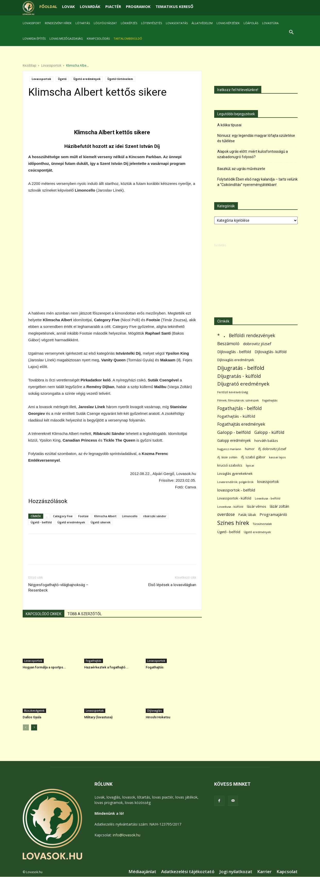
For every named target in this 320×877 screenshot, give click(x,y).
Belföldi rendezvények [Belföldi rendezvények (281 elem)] (252, 335)
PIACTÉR (113, 6)
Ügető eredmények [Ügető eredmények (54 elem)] (257, 532)
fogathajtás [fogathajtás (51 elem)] (269, 400)
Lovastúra (270, 23)
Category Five (63, 516)
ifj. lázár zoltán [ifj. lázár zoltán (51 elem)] (227, 457)
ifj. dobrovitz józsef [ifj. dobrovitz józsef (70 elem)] (272, 449)
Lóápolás (251, 23)
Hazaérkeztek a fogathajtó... (106, 667)
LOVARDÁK (90, 6)
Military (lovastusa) (98, 717)
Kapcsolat (287, 871)
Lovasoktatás (177, 23)
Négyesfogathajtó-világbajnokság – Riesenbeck (58, 588)
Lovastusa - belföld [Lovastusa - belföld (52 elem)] (267, 498)
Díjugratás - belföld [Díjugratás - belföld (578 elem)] (240, 368)
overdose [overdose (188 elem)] (226, 514)
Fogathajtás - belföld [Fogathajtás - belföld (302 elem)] (239, 408)
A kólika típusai (229, 125)
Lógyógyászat (105, 23)
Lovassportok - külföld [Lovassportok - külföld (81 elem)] (234, 498)
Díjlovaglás (154, 710)
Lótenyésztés (151, 23)
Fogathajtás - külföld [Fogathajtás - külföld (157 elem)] (236, 416)
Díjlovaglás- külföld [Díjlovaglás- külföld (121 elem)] (271, 351)
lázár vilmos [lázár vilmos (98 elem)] (256, 506)
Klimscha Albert (105, 516)
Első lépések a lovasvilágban (172, 585)
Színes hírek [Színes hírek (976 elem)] (233, 522)
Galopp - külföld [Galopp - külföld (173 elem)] (269, 432)
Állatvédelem (202, 23)
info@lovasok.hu (126, 835)
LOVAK (68, 6)
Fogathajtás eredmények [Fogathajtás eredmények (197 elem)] (241, 424)
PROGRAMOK (138, 6)
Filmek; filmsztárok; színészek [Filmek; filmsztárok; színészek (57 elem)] (238, 400)
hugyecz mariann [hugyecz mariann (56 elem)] (229, 449)
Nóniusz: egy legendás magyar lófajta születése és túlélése (256, 138)
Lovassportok (51, 65)
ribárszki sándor (154, 516)
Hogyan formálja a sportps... (44, 667)
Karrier (264, 871)
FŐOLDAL (48, 6)
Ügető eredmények (86, 79)
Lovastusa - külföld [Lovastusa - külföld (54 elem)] (230, 506)
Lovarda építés (34, 38)
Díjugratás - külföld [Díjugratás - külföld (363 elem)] (239, 376)
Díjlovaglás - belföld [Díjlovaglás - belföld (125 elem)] (234, 351)
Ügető (62, 79)
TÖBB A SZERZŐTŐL (84, 614)
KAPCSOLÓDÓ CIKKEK (43, 614)
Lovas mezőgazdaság (66, 38)
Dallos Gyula (32, 717)
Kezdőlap (29, 65)
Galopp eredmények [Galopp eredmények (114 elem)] (234, 440)
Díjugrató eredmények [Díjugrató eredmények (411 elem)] (243, 384)
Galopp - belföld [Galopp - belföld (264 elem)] (234, 432)
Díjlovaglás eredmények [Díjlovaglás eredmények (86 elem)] (235, 359)
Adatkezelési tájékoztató (187, 871)
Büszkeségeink (34, 710)
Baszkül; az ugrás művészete (241, 169)
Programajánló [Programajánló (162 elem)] (273, 514)
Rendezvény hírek (58, 23)
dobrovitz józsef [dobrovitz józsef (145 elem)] (257, 343)
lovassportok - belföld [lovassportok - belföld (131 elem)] (236, 490)
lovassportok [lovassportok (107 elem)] (268, 481)
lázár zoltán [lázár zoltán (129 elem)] (279, 506)
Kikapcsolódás (98, 38)
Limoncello (129, 516)
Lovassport (32, 23)
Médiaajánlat (142, 871)
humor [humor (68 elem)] (250, 449)
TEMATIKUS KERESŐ (174, 6)
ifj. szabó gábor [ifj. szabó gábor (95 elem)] (253, 457)
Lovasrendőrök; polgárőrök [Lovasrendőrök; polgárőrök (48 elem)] (235, 482)
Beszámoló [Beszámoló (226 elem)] (228, 343)
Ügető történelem (120, 79)
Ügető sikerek (100, 522)
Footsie (83, 516)
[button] (291, 32)
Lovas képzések (228, 23)
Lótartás (82, 23)
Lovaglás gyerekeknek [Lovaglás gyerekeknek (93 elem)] (235, 473)
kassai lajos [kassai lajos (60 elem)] (277, 457)
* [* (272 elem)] (218, 335)
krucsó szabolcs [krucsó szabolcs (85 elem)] (229, 465)
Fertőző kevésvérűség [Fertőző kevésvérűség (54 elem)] (232, 392)
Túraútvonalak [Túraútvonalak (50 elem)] (262, 524)
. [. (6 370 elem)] (224, 334)
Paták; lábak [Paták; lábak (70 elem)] (247, 515)
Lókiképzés (129, 23)
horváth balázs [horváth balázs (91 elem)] (266, 440)
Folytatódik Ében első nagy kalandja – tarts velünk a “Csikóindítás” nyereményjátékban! (257, 182)
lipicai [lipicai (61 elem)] (250, 465)
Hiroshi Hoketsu (158, 717)
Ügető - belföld (41, 522)
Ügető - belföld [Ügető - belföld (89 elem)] (228, 532)
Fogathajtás (93, 661)
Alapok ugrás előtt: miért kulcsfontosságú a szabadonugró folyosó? (252, 154)
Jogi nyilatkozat (235, 871)
